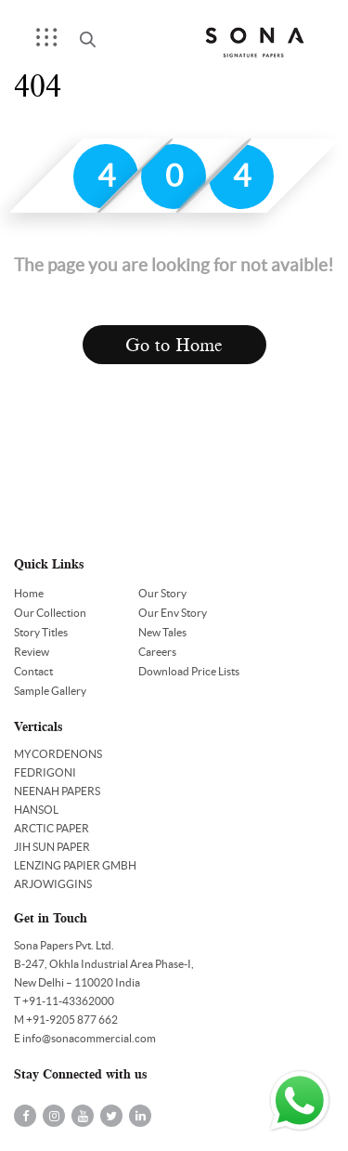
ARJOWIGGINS (53, 884)
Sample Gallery (50, 691)
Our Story (162, 593)
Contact (33, 671)
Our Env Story (172, 613)
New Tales (162, 632)
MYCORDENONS (58, 754)
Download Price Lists (188, 671)
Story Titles (41, 632)
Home (29, 593)
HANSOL (36, 810)
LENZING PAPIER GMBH (75, 865)
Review (31, 652)
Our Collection (50, 613)
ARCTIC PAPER (51, 828)
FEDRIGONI (45, 772)
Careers (157, 652)
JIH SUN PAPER (52, 847)
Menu (53, 43)
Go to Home (174, 345)
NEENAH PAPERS (57, 791)
